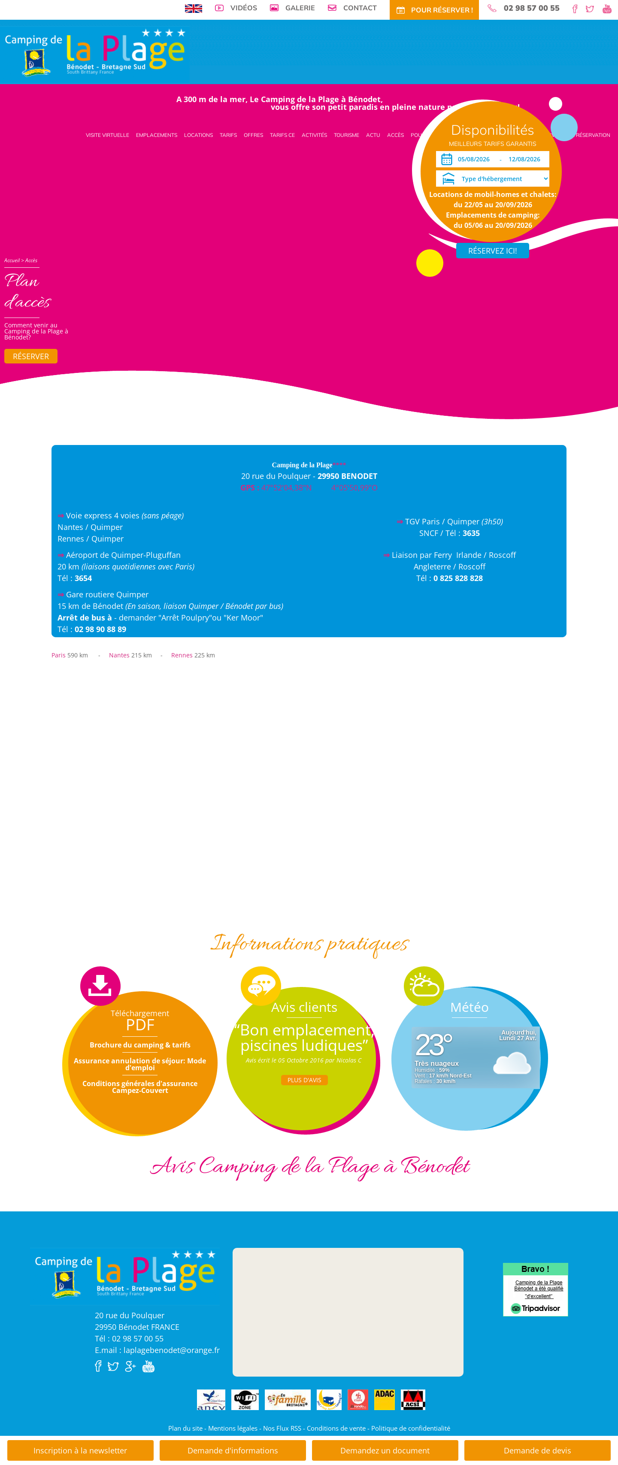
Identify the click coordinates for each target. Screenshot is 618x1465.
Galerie (300, 7)
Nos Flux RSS (282, 1428)
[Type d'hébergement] (492, 178)
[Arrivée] (475, 159)
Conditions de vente (336, 1428)
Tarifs (228, 135)
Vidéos (243, 7)
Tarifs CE (282, 135)
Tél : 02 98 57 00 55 (129, 1338)
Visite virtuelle (107, 135)
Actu (373, 135)
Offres (253, 135)
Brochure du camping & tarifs (140, 1045)
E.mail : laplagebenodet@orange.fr (157, 1350)
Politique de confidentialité (410, 1428)
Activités (314, 135)
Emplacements (156, 135)
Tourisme (346, 135)
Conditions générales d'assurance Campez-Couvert (139, 1087)
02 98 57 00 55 (532, 8)
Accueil (12, 260)
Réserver (31, 356)
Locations (198, 135)
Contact (360, 7)
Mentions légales (233, 1428)
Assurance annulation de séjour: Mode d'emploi (140, 1064)
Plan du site (185, 1428)
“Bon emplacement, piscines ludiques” (304, 1037)
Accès (395, 135)
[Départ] (526, 159)
